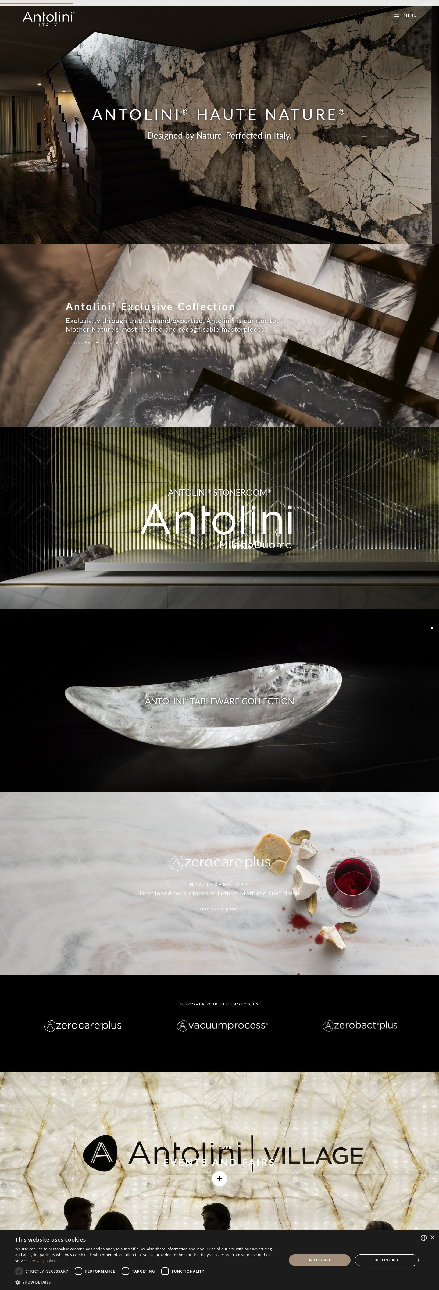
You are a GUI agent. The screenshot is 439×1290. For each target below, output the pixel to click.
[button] (147, 1281)
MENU (408, 15)
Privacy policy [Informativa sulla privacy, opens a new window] (44, 1260)
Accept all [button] (320, 1260)
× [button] (432, 1237)
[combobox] (424, 1238)
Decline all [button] (386, 1260)
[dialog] (219, 1260)
